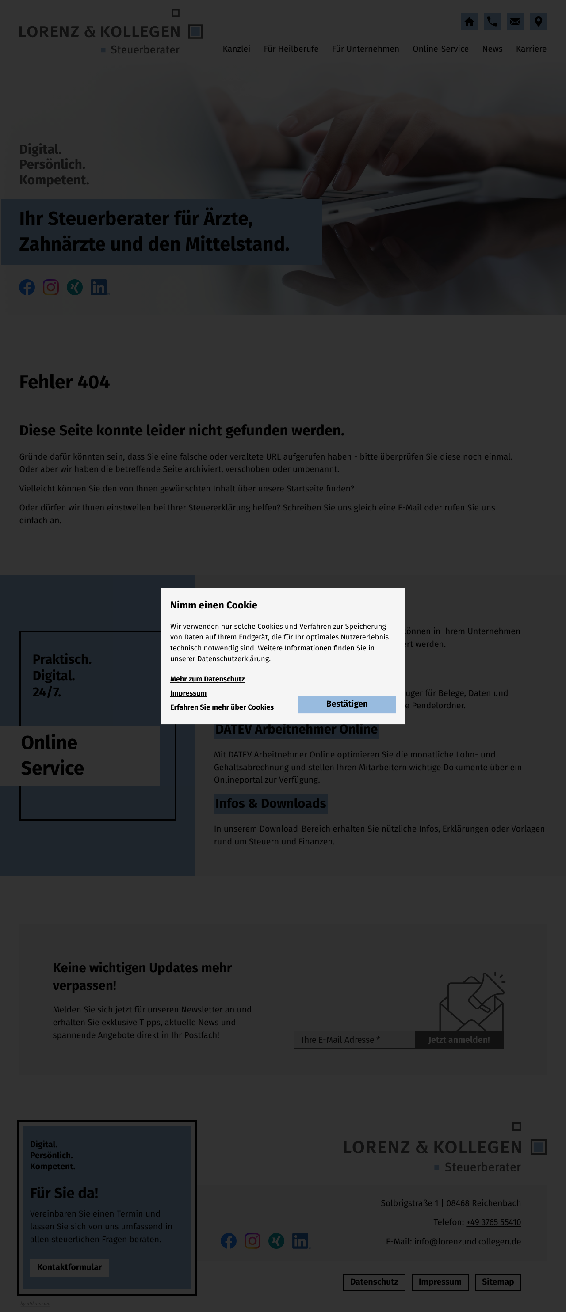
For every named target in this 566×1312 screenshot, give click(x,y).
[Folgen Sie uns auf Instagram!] (51, 287)
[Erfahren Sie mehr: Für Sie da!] (69, 1268)
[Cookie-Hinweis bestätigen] (347, 705)
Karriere (531, 49)
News (492, 49)
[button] (492, 21)
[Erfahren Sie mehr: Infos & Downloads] (380, 824)
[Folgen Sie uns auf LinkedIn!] (100, 287)
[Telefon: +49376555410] (493, 1223)
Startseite (305, 489)
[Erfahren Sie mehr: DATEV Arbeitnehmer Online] (380, 756)
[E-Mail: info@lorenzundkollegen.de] (515, 21)
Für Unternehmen (365, 49)
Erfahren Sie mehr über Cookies (222, 708)
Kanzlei (237, 49)
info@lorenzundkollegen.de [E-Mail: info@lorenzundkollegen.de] (467, 1242)
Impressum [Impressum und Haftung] (188, 693)
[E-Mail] (354, 1040)
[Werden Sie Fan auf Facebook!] (27, 287)
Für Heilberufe (291, 49)
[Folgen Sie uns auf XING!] (75, 287)
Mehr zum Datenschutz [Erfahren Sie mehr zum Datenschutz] (207, 679)
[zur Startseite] (111, 31)
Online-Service (441, 49)
